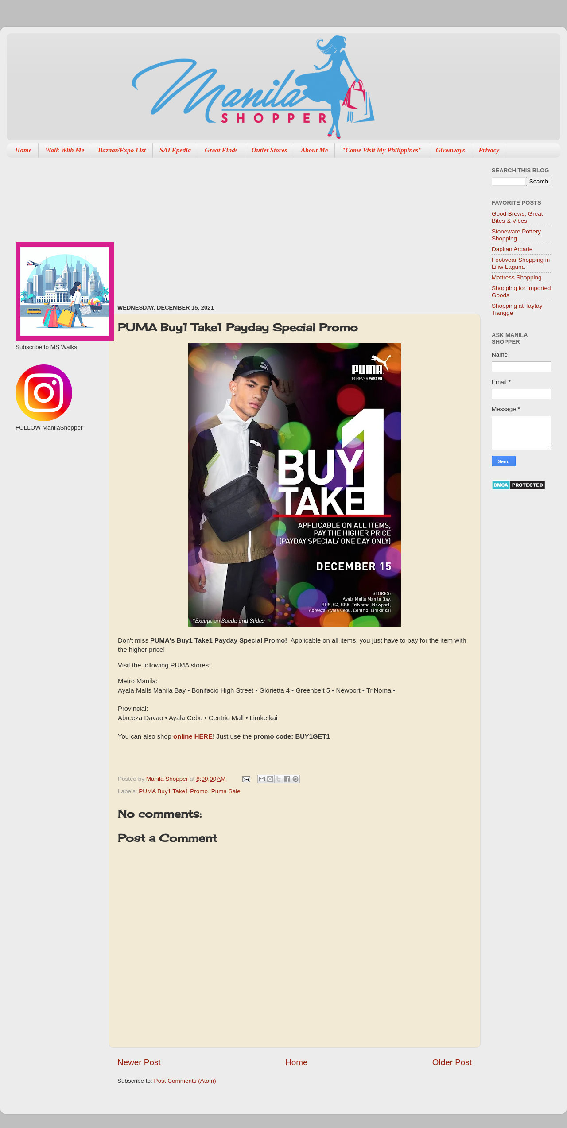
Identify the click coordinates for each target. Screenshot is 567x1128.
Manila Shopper (168, 778)
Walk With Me (64, 150)
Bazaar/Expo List (122, 150)
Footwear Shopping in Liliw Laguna (521, 263)
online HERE (192, 736)
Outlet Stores (269, 150)
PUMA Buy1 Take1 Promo (173, 791)
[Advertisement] (228, 226)
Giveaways (450, 150)
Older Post (452, 1062)
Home (23, 150)
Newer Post (139, 1062)
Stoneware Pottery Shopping (516, 235)
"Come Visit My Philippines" (382, 150)
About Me (314, 150)
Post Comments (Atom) (185, 1081)
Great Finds (221, 150)
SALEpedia (175, 150)
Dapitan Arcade (512, 249)
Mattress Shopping (517, 277)
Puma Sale (226, 791)
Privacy (489, 150)
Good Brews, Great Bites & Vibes (517, 217)
